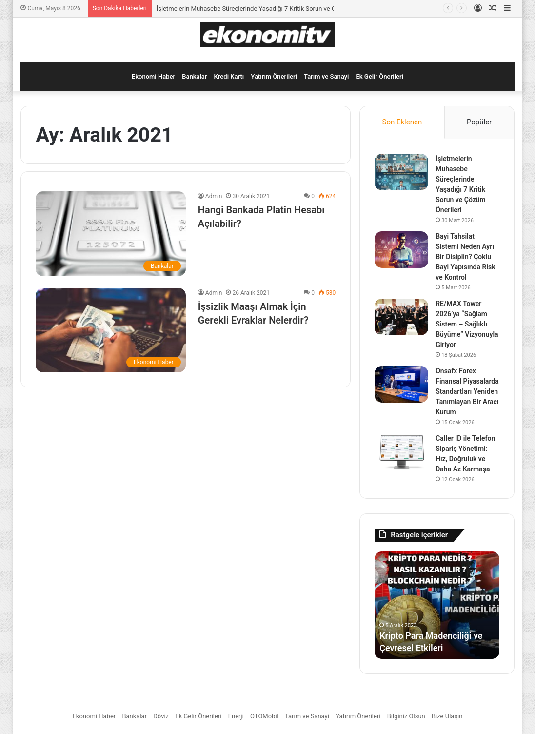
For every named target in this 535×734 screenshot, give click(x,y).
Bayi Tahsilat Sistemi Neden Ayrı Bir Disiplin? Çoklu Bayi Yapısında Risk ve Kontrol (465, 256)
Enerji (236, 716)
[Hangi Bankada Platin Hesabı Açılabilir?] (110, 233)
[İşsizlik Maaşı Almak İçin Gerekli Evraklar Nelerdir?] (110, 330)
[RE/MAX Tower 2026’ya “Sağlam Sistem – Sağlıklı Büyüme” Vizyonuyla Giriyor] (401, 317)
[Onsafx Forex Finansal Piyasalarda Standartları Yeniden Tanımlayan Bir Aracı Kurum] (401, 384)
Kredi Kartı (229, 76)
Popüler (479, 122)
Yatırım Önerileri (274, 76)
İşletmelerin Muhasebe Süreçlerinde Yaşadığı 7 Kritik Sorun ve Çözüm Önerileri (266, 8)
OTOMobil (264, 716)
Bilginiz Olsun (406, 716)
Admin (213, 196)
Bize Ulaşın (447, 716)
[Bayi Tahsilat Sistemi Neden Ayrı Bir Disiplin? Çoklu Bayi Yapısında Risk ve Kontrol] (401, 249)
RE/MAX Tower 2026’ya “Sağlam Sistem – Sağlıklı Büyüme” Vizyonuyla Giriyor (467, 324)
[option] (437, 605)
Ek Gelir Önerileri (379, 76)
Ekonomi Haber (153, 76)
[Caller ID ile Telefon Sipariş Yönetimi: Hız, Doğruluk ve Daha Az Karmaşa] (401, 451)
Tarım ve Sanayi (326, 76)
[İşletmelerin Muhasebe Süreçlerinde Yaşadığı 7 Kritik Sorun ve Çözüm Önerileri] (401, 172)
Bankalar (194, 76)
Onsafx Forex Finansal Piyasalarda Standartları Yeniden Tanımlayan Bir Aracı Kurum (467, 391)
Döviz (161, 716)
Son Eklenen (402, 122)
